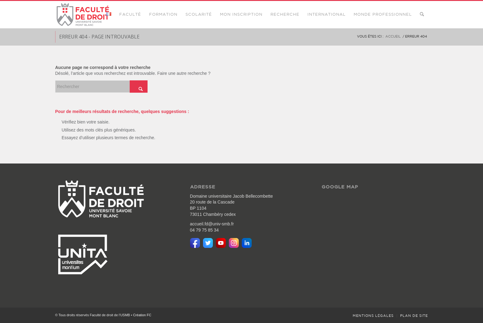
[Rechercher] (422, 14)
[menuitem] (108, 14)
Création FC (142, 315)
